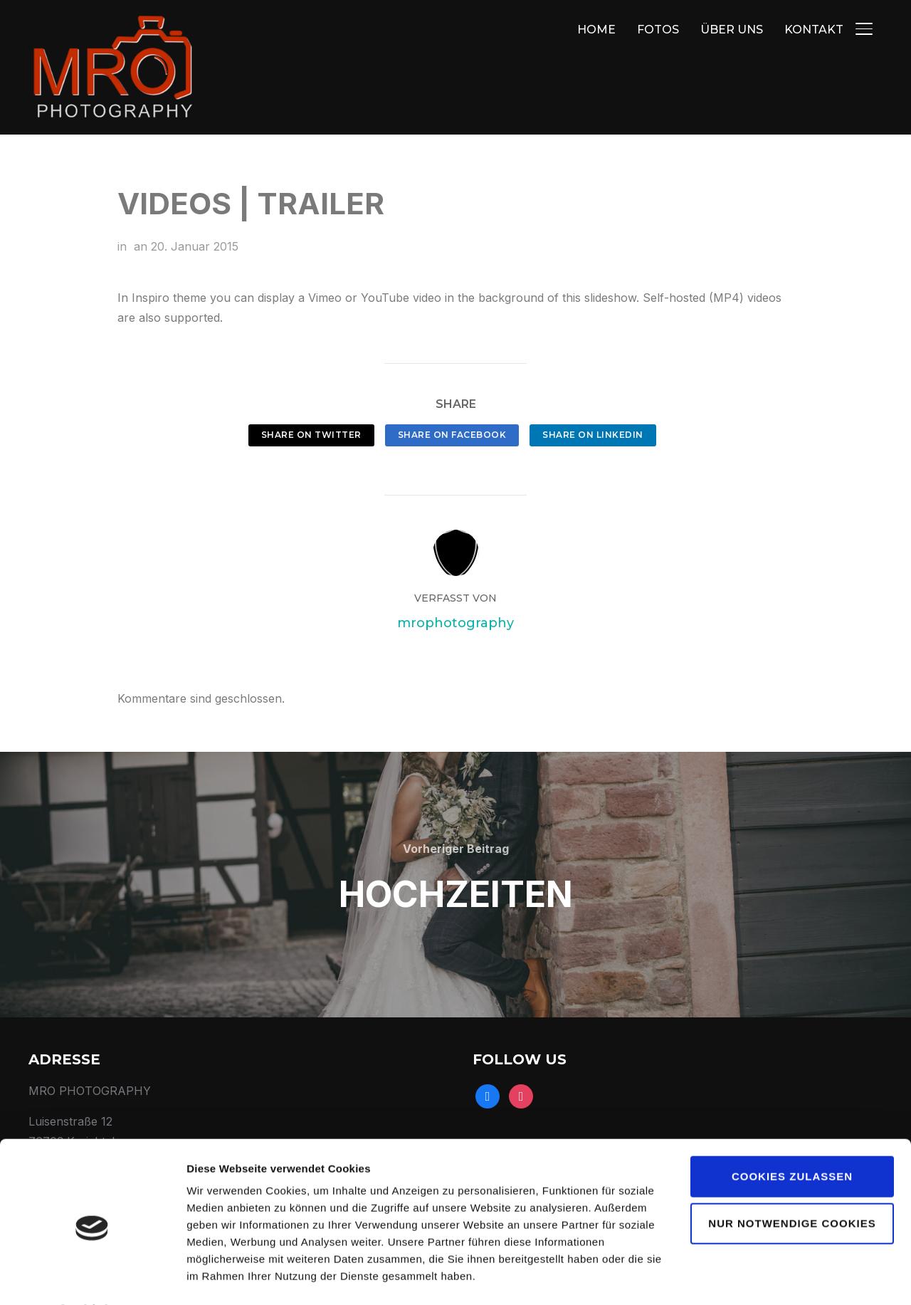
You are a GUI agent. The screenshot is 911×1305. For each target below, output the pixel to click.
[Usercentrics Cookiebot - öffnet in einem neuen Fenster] (92, 1277)
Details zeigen (222, 1277)
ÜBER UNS (731, 29)
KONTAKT (813, 29)
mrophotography (455, 617)
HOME (596, 29)
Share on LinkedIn (592, 434)
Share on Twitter (311, 434)
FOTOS (658, 29)
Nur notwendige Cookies (791, 1184)
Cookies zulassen (792, 1138)
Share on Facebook (452, 434)
